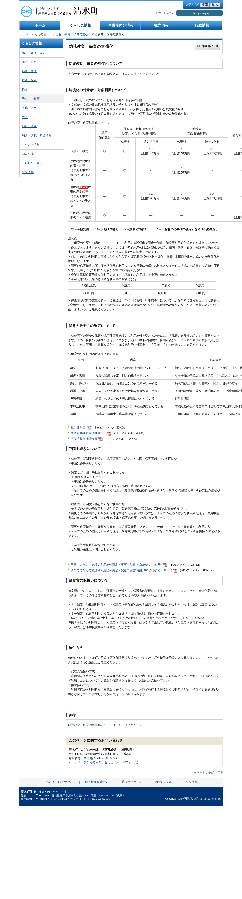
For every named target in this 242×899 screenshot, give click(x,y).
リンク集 (28, 172)
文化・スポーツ (32, 107)
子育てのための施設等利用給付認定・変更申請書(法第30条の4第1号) (116, 564)
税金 (25, 89)
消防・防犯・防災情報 (36, 135)
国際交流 (28, 154)
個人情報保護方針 (97, 782)
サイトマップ (166, 12)
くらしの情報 (80, 25)
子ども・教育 (61, 34)
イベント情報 (31, 144)
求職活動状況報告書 (84, 438)
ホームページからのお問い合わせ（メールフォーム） (104, 762)
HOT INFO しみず (33, 52)
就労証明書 (78, 427)
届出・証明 (29, 61)
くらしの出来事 (32, 163)
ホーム (40, 25)
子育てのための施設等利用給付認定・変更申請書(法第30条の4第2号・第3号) (121, 570)
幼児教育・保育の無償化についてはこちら (96, 725)
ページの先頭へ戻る (210, 772)
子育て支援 (81, 34)
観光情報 (161, 25)
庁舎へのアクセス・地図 (54, 791)
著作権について (132, 782)
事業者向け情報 (120, 25)
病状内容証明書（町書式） (88, 433)
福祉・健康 (29, 126)
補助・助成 (29, 71)
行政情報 (202, 25)
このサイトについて (58, 782)
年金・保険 (29, 80)
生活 (25, 117)
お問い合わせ (164, 782)
